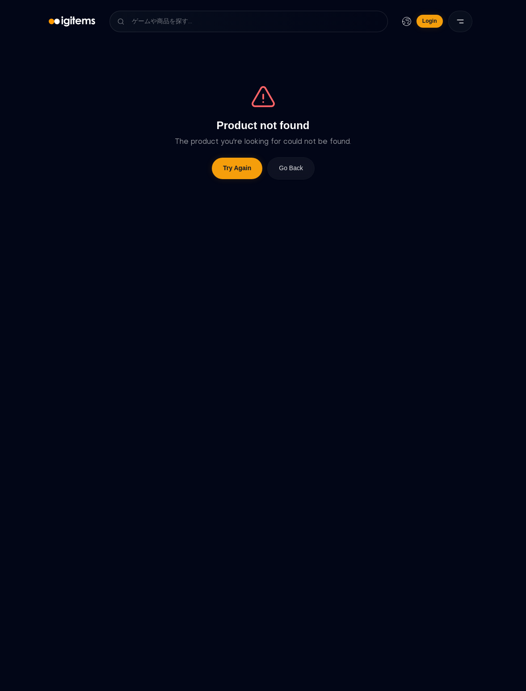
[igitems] (72, 21)
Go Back (291, 168)
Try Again (237, 168)
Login (429, 21)
